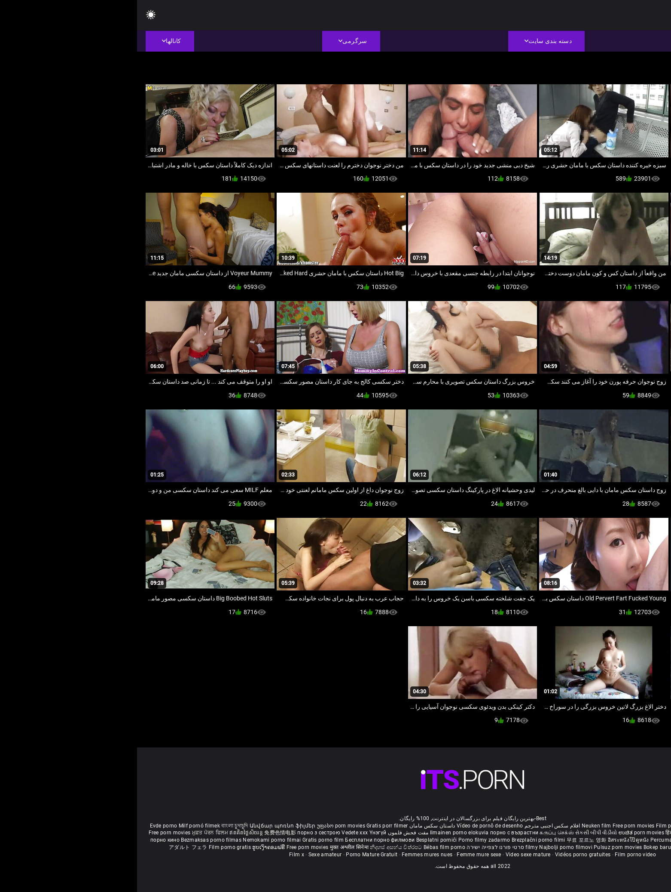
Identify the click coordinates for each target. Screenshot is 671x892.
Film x (159, 855)
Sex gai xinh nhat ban (585, 826)
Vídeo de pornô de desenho (353, 826)
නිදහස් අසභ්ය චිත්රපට (260, 847)
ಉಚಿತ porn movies (505, 833)
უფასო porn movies (204, 826)
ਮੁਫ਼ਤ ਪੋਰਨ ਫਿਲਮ (74, 833)
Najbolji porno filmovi (428, 847)
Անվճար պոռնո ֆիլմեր (146, 826)
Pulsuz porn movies (481, 847)
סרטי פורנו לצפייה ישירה (358, 847)
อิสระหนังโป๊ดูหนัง (492, 840)
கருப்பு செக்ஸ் (419, 833)
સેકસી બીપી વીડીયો (459, 833)
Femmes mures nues (290, 855)
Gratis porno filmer (589, 840)
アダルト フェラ (51, 847)
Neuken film (459, 826)
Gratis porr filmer (250, 826)
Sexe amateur (188, 855)
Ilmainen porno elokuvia (323, 833)
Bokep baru (520, 847)
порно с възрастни (377, 833)
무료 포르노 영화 (450, 840)
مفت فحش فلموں (270, 833)
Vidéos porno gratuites (446, 855)
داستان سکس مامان (295, 826)
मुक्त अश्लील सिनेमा (213, 847)
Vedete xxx (217, 833)
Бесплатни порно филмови (243, 840)
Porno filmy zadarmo (348, 840)
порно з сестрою (181, 833)
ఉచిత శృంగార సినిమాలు (590, 833)
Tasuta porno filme (559, 847)
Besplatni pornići (300, 840)
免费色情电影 (143, 833)
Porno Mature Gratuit (234, 855)
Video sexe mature (391, 855)
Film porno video (498, 855)
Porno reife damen (635, 826)
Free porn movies (497, 826)
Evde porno (26, 826)
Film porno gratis (93, 847)
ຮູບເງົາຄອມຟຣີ (132, 847)
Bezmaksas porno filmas (75, 840)
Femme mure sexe (342, 855)
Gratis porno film (186, 840)
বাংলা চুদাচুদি (97, 826)
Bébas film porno (307, 847)
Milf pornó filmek (62, 826)
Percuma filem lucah (539, 840)
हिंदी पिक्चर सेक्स (545, 833)
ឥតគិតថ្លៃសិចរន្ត (109, 833)
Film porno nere (538, 826)
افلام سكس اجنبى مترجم (415, 826)
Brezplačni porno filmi (402, 840)
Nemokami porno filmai (135, 840)
